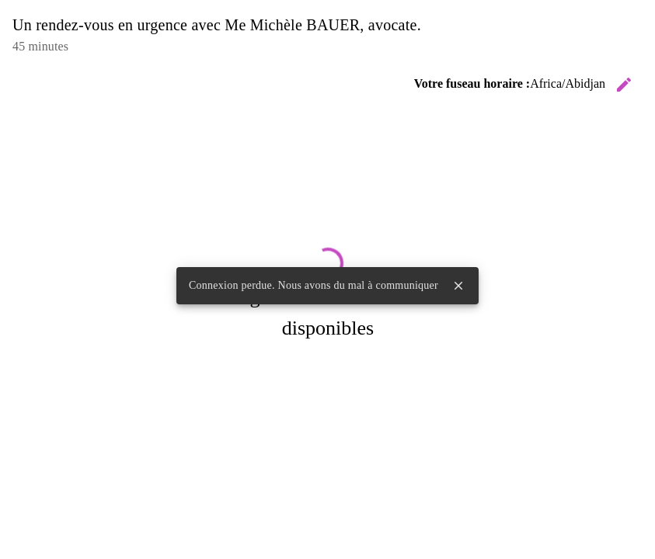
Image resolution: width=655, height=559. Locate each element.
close (458, 286)
